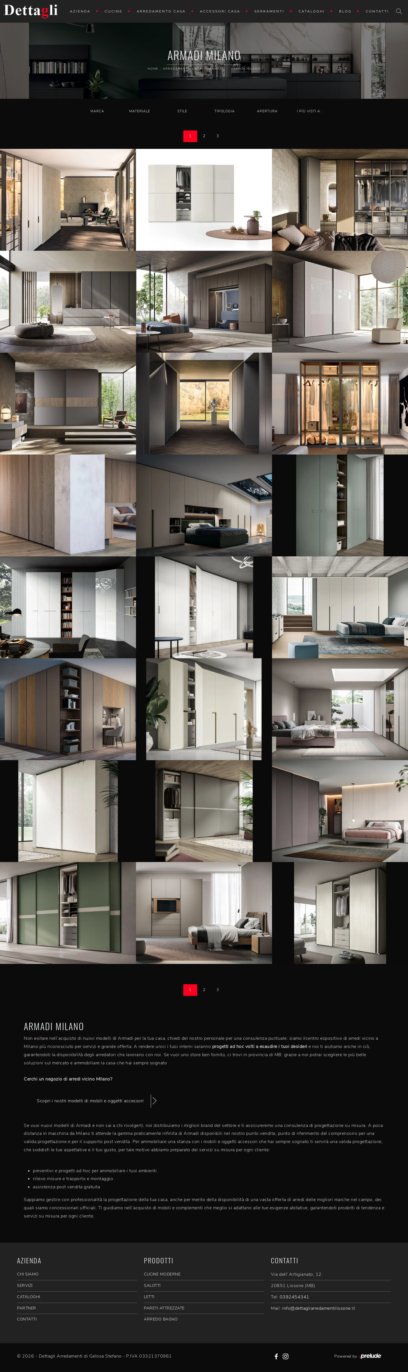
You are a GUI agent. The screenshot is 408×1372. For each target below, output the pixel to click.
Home (153, 69)
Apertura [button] (267, 111)
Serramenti (269, 11)
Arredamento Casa (161, 11)
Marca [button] (97, 111)
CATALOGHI (28, 1297)
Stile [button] (182, 111)
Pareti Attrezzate (164, 1308)
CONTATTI (27, 1319)
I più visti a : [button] (309, 111)
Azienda (80, 11)
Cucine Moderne (162, 1274)
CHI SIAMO (28, 1274)
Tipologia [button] (224, 111)
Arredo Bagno (161, 1319)
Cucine (114, 11)
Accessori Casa (220, 11)
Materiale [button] (139, 111)
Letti (149, 1297)
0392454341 (294, 1297)
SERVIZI (25, 1285)
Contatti (377, 11)
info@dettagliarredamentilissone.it (318, 1308)
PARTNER (26, 1308)
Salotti (152, 1285)
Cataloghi (312, 11)
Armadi (216, 69)
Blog (345, 11)
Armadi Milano (245, 69)
